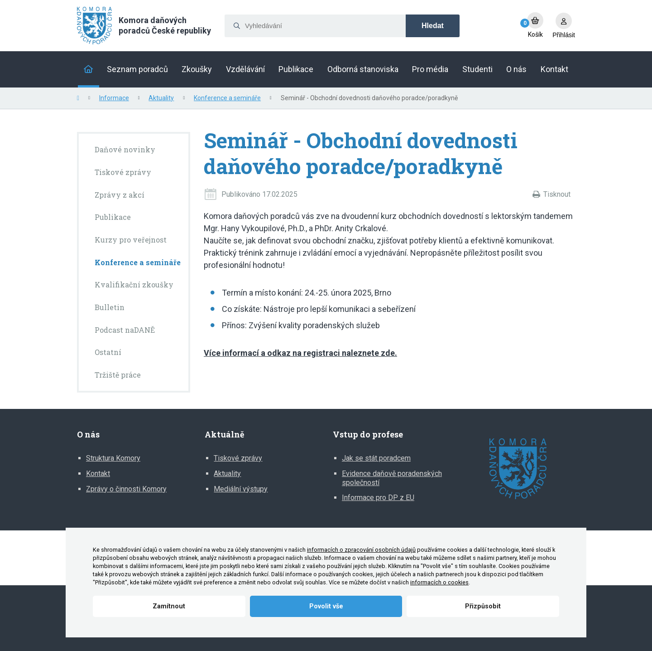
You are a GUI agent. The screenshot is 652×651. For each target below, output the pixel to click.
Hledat (433, 25)
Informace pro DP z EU (378, 497)
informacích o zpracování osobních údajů (361, 549)
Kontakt (98, 473)
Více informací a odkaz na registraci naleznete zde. (300, 353)
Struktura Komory (113, 458)
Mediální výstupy (241, 489)
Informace (114, 98)
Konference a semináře (227, 98)
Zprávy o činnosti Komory (126, 489)
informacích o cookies (439, 582)
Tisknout (556, 194)
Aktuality (161, 98)
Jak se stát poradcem (376, 458)
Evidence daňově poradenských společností (392, 478)
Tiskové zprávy (238, 458)
